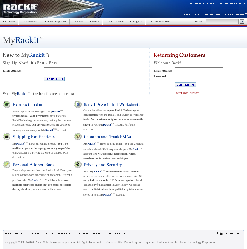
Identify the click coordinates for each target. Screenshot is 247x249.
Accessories (29, 21)
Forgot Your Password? (187, 92)
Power (94, 21)
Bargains (136, 21)
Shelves (78, 21)
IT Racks (9, 21)
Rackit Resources (159, 21)
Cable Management (54, 21)
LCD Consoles (114, 21)
